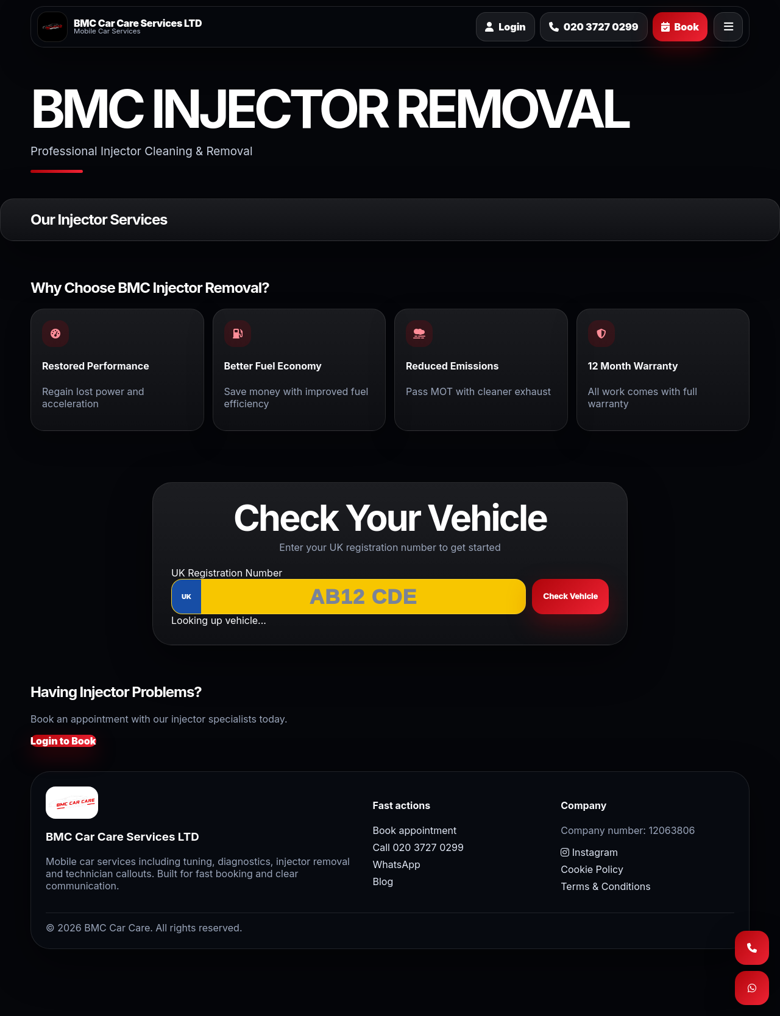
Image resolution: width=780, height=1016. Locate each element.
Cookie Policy (592, 869)
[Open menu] (728, 26)
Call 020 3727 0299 (418, 847)
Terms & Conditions (605, 886)
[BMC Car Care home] (119, 27)
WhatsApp (396, 864)
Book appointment (415, 830)
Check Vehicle (570, 596)
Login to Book (63, 741)
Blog (383, 881)
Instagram (589, 852)
